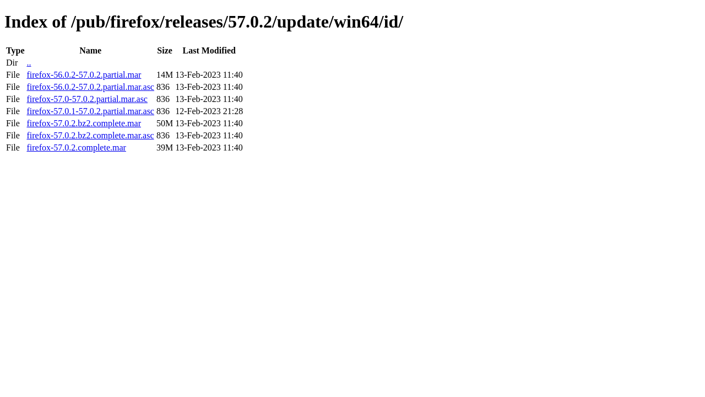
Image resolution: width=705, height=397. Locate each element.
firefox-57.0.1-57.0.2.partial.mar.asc (90, 111)
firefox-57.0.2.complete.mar (76, 147)
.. (28, 62)
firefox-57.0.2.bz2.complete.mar (83, 123)
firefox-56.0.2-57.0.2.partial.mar (83, 74)
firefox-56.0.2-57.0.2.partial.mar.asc (90, 87)
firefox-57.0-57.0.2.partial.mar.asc (86, 99)
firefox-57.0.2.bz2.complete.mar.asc (90, 135)
